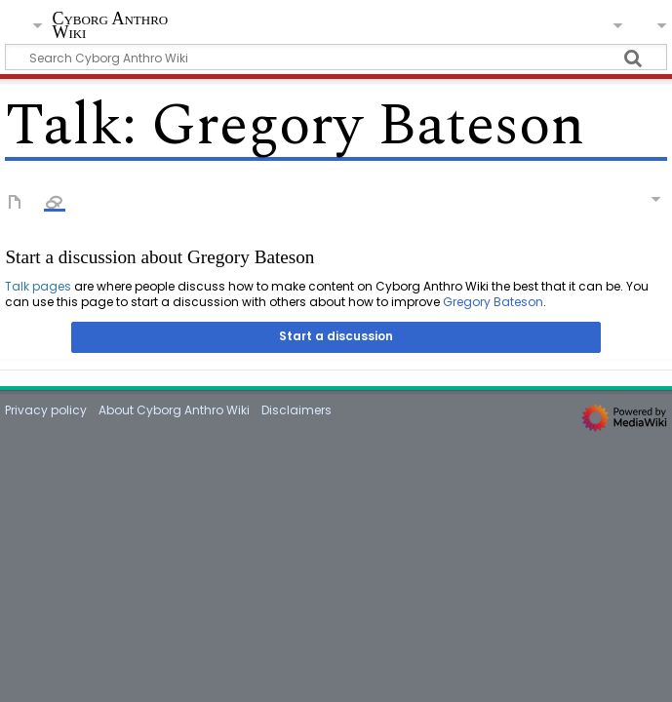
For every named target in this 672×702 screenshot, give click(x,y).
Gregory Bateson (493, 301)
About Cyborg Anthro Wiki (174, 410)
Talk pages (38, 286)
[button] (336, 337)
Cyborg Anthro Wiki (110, 26)
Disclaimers (296, 410)
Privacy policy (46, 410)
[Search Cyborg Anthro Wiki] (335, 57)
